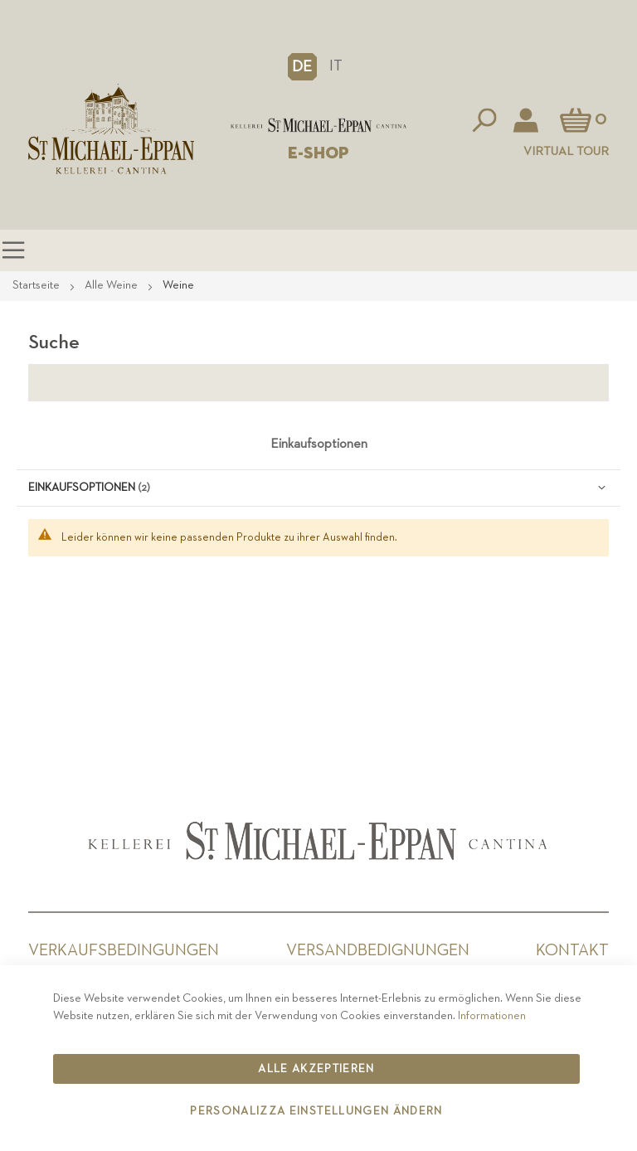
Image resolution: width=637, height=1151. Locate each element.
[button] (302, 66)
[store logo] (318, 126)
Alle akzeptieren (316, 1069)
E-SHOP (318, 153)
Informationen (492, 1016)
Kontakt (572, 950)
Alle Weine (112, 285)
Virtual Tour (566, 151)
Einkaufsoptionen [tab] (318, 444)
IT (336, 66)
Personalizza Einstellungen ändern (316, 1111)
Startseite (37, 285)
